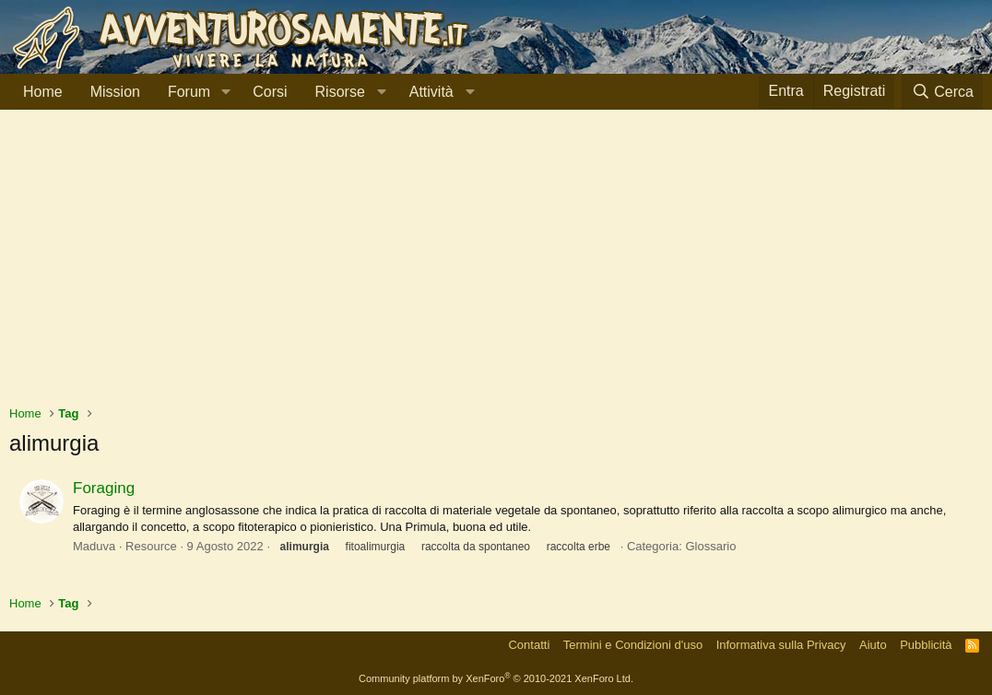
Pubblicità (925, 645)
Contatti (528, 645)
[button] (225, 92)
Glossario (710, 546)
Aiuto (873, 645)
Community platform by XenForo (496, 678)
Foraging (104, 488)
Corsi (270, 92)
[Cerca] (942, 92)
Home (43, 92)
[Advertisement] (496, 266)
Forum (189, 92)
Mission (115, 92)
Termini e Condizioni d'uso (633, 645)
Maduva (94, 546)
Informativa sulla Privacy (781, 645)
